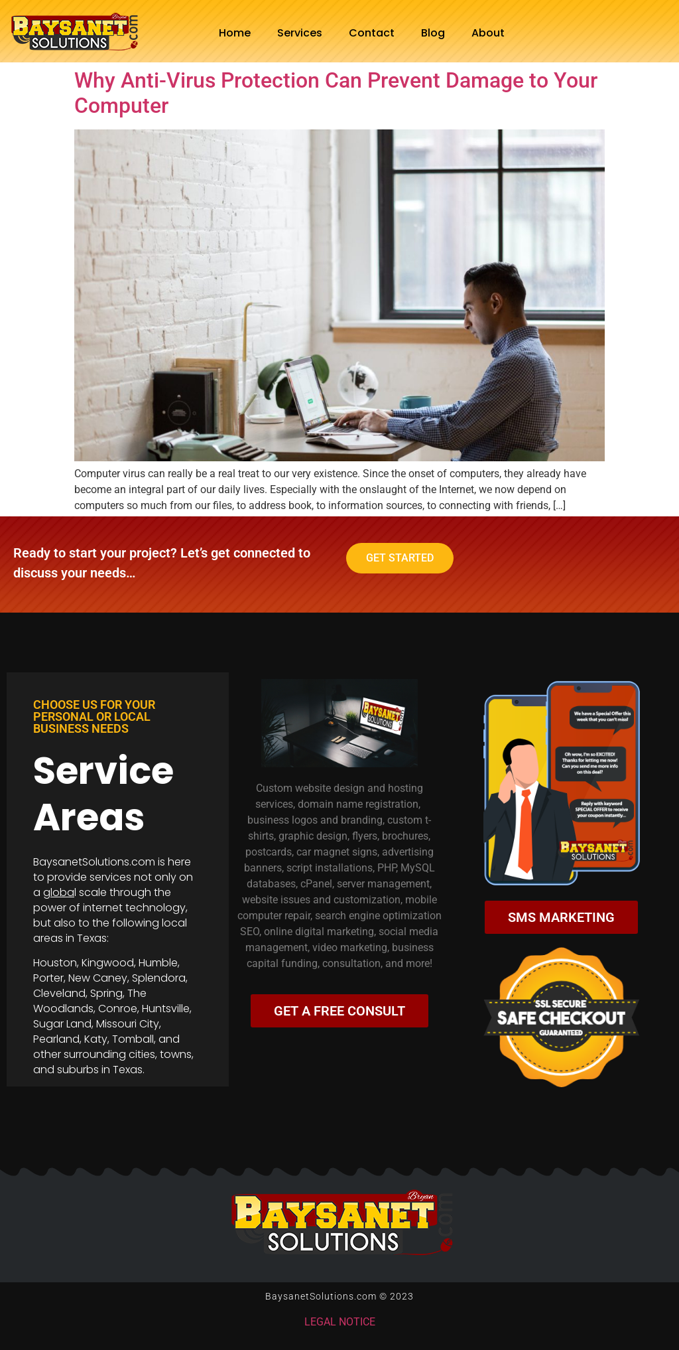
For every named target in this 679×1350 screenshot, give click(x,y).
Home (235, 32)
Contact (372, 32)
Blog (433, 32)
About (488, 32)
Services (299, 32)
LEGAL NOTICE (339, 1321)
